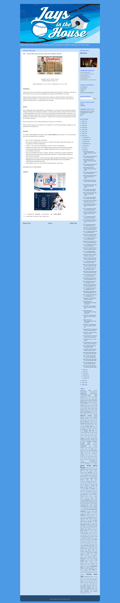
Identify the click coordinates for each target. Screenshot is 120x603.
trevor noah (85, 581)
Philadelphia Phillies (85, 524)
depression (89, 450)
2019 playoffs (83, 402)
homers (87, 476)
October (85, 141)
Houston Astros (93, 478)
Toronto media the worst (91, 578)
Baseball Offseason (84, 421)
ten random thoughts (89, 568)
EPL (86, 456)
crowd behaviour (88, 447)
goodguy (95, 470)
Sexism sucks (89, 555)
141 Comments (45, 214)
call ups (95, 433)
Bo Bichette (83, 429)
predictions (82, 532)
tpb (87, 579)
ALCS (84, 406)
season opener (83, 552)
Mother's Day (91, 506)
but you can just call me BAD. (86, 433)
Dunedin (81, 456)
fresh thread (94, 462)
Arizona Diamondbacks (85, 411)
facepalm (95, 456)
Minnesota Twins (93, 502)
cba (91, 436)
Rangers (82, 536)
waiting (96, 585)
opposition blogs (84, 518)
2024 (83, 125)
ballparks (95, 414)
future (92, 463)
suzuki (91, 564)
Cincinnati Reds (93, 439)
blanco (96, 424)
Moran (88, 506)
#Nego (95, 394)
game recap (85, 466)
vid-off (93, 584)
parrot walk (92, 520)
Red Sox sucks (87, 538)
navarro (81, 509)
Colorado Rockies (85, 444)
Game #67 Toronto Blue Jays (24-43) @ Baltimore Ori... (90, 285)
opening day (91, 517)
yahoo (91, 591)
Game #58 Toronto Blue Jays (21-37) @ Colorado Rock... (90, 360)
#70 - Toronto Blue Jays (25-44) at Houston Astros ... (89, 268)
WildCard (82, 588)
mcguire (81, 497)
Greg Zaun (95, 472)
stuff (85, 564)
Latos (87, 490)
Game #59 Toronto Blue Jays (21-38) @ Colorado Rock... (90, 353)
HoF (92, 475)
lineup (86, 491)
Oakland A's (83, 514)
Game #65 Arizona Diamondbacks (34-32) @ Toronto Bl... (89, 302)
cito (81, 441)
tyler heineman (86, 582)
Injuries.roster (82, 481)
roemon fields (86, 543)
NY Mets (82, 512)
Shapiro (94, 555)
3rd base (94, 402)
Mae (92, 493)
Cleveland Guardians (92, 441)
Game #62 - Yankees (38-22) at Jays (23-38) (90, 333)
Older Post (73, 223)
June (84, 149)
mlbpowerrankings (84, 505)
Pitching (87, 526)
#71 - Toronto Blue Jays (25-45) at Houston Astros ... (89, 262)
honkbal (90, 476)
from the (82, 463)
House (81, 478)
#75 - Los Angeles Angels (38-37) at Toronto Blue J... (90, 232)
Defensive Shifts (83, 450)
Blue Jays (89, 426)
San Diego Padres (89, 549)
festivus (86, 459)
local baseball (94, 491)
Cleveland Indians (85, 442)
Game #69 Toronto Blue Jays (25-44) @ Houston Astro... (90, 272)
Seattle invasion (90, 552)
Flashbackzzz (83, 462)
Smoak (88, 558)
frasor (90, 462)
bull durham (92, 432)
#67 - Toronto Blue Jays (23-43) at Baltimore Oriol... (89, 288)
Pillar (91, 524)
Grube (81, 473)
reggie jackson (94, 538)
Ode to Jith (95, 514)
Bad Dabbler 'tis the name (86, 414)
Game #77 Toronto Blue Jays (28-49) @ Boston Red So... (90, 213)
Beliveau (95, 423)
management (91, 494)
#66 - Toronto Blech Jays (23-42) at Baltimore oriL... (90, 295)
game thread (30, 216)
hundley (95, 479)
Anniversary (86, 409)
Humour (82, 479)
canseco (95, 435)
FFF (89, 459)
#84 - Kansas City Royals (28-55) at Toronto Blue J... (90, 157)
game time (95, 467)
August (85, 145)
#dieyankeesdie (83, 391)
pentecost (85, 523)
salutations (82, 549)
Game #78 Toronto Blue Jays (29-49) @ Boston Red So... (90, 205)
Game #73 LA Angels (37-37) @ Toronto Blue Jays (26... (90, 242)
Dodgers (82, 453)
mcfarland (95, 496)
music (95, 506)
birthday (89, 424)
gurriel (84, 473)
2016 (83, 384)
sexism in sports (83, 555)
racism (90, 533)
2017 (83, 382)
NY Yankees (87, 512)
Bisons (93, 424)
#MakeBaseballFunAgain (85, 394)
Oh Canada (85, 517)
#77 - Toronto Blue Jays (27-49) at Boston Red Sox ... (89, 217)
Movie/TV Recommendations (87, 92)
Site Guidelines (83, 87)
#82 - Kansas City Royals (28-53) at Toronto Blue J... (90, 173)
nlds (96, 511)
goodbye (91, 470)
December (85, 137)
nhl (91, 511)
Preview (87, 532)
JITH (81, 484)
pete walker (94, 523)
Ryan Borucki (83, 548)
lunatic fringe (88, 493)
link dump (90, 491)
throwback (89, 572)
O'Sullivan (95, 512)
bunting (95, 432)
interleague (88, 481)
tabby (94, 564)
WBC (93, 587)
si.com (81, 557)
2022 (83, 129)
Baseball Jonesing (88, 418)
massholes (87, 496)
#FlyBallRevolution (93, 391)
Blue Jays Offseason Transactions (90, 427)
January (85, 378)
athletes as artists (93, 411)
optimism (91, 518)
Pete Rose (89, 523)
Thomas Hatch (83, 572)
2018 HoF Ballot (87, 400)
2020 (83, 133)
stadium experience (89, 561)
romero (81, 545)
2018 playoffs (94, 400)
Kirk (94, 487)
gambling (95, 463)
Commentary (94, 444)
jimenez (95, 482)
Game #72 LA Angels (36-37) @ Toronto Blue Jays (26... (90, 248)
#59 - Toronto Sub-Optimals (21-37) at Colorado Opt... (89, 356)
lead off (94, 490)
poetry (89, 529)
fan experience (83, 457)
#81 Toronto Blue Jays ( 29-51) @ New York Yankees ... (89, 181)
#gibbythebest (83, 393)
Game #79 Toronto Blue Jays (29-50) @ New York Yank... (90, 194)
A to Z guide (91, 403)
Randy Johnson (94, 535)
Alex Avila (89, 406)
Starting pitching (83, 563)
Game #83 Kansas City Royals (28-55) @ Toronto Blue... (89, 161)
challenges (88, 438)
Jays (84, 482)
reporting (95, 539)
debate (92, 449)
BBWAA (92, 423)
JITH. (89, 484)
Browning (85, 432)
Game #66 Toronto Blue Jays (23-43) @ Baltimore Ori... (90, 292)
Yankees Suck (45, 216)
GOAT (96, 469)
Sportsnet (92, 558)
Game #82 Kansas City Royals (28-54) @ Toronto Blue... (89, 169)
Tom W (93, 572)
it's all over (93, 481)
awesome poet (94, 412)
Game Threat (89, 467)
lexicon (83, 491)
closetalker (95, 442)
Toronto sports (83, 579)
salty (96, 548)
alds (86, 406)
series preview (94, 554)
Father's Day (92, 457)
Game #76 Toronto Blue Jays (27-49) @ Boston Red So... (90, 221)
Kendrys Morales (88, 487)
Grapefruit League (83, 472)
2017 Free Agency (91, 397)
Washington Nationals (85, 587)
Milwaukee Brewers (84, 502)
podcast (86, 529)
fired (93, 459)
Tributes (89, 581)
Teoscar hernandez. (84, 569)
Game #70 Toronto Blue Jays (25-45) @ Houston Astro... (90, 265)
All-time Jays (94, 408)
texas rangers (92, 569)
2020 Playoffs (89, 402)
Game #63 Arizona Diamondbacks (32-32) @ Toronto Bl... (89, 321)
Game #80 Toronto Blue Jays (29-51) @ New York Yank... (90, 186)
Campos (81, 435)
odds (92, 514)
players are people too (92, 527)
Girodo (93, 469)
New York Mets (87, 509)
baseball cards (88, 417)
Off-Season (83, 515)
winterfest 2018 (94, 588)
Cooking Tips (83, 88)
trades (90, 579)
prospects (86, 533)
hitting (90, 475)
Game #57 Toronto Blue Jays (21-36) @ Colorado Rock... (90, 366)
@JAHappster (83, 390)
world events (91, 589)
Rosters (82, 104)
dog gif (87, 453)
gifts (91, 469)
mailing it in (85, 494)
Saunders (90, 551)
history (86, 475)
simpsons (85, 557)
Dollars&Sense (94, 453)
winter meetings (87, 588)
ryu (87, 548)
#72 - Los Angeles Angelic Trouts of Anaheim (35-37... (90, 252)
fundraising (87, 463)
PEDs (81, 523)
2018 (83, 380)
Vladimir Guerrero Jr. (87, 585)
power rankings (83, 530)
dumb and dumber (93, 454)
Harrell (94, 473)
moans (91, 505)
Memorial (82, 499)
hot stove (95, 476)
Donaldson (82, 455)
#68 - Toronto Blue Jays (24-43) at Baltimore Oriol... (89, 282)
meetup (95, 497)
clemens (84, 441)
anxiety (95, 409)
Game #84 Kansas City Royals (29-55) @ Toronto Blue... (89, 153)
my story (82, 508)
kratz (96, 487)
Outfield (81, 520)
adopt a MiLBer (87, 405)
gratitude (90, 472)
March (84, 373)
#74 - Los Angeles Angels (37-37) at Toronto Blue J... (90, 238)
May (84, 369)
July (84, 147)
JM (81, 115)
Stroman (82, 564)
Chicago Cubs (94, 438)
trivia (92, 581)
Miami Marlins (86, 500)
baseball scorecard (93, 421)
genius (88, 469)
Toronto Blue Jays (37, 216)
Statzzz (92, 563)
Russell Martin (94, 546)
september (88, 554)
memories (87, 499)
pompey (92, 529)
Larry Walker (82, 490)
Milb (96, 500)
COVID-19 (82, 447)
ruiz (85, 546)
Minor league (82, 503)
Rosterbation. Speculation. (89, 545)
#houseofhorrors (93, 393)
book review (94, 429)
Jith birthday (85, 484)
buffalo (88, 432)
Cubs (93, 447)
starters (95, 561)
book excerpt (89, 429)
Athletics (82, 412)
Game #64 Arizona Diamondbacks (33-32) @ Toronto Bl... (89, 312)
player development (84, 527)
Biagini (86, 424)
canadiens (91, 435)
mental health (94, 499)
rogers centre (94, 543)
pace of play (86, 520)
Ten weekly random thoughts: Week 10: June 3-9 (90, 298)
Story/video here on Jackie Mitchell (32, 167)
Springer (86, 560)
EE (84, 456)
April (84, 371)
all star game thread (85, 408)
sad (89, 548)
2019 (83, 135)
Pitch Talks (82, 526)
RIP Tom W (83, 53)
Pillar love (95, 524)
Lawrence (90, 490)
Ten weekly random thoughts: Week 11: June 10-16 (90, 255)
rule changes (88, 546)
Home (50, 223)
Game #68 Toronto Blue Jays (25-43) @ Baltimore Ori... (90, 278)
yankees (95, 591)
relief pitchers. (87, 539)
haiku (87, 473)
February (85, 376)
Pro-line (90, 532)
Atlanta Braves (87, 412)
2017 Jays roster (90, 399)
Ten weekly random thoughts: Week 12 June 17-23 (90, 201)
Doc (96, 452)
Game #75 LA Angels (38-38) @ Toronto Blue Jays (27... (90, 228)
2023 (83, 127)
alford (96, 406)
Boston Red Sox (89, 431)
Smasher (82, 114)
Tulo (81, 582)
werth (96, 586)
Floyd (88, 462)
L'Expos (81, 488)
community (83, 446)
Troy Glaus (95, 581)
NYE (92, 512)
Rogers (90, 543)
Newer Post (27, 223)
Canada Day (86, 435)
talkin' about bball (87, 566)
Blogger (68, 599)
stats (89, 563)
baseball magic (87, 420)
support (88, 564)
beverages (82, 424)
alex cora (93, 406)
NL (92, 511)
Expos (92, 456)
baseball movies (94, 420)
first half (95, 459)
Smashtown (83, 558)
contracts (95, 446)
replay (92, 539)
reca (81, 538)
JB (93, 482)
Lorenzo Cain (83, 493)
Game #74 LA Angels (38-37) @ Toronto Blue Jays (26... (90, 235)
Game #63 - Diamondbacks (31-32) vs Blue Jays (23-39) (89, 326)
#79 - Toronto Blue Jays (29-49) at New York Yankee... (89, 198)
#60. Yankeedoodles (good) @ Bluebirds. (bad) (89, 346)
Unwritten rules (92, 582)
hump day (89, 479)
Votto (93, 585)
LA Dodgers (92, 488)
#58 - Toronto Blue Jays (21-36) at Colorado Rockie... (89, 363)
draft (87, 454)
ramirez (89, 535)
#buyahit (95, 390)
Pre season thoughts (92, 530)
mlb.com (95, 503)
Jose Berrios (92, 484)
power (96, 529)
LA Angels (86, 488)
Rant (85, 536)
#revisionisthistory (83, 396)
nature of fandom (93, 508)
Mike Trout (92, 500)
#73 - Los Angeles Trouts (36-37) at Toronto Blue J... (90, 245)
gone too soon (84, 470)
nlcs (94, 511)
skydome (90, 557)
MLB (87, 503)
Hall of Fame (90, 473)
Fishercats (82, 460)
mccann (91, 496)
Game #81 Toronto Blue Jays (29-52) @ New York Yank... (90, 177)
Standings (82, 105)
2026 (83, 121)
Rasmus (93, 536)
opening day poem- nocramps (87, 111)
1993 (85, 397)
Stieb (96, 563)
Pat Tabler (94, 521)
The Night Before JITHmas (86, 112)
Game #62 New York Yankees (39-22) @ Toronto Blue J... (90, 330)
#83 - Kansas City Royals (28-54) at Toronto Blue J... (90, 165)
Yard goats (89, 592)
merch (81, 500)
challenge (82, 438)
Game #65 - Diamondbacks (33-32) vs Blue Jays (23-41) (89, 307)
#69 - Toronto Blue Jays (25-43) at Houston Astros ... (89, 275)
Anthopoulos (91, 409)
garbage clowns (83, 469)
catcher (81, 436)
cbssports (95, 436)
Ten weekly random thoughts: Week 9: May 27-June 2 (90, 350)
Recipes (82, 90)
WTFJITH (86, 591)
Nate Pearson (87, 508)
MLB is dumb (90, 503)
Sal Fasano (92, 548)
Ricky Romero (83, 540)
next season (88, 511)
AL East (92, 405)
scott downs (94, 551)
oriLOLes (95, 518)
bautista (88, 423)
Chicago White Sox (85, 439)
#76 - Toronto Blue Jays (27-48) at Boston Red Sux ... (89, 225)
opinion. (95, 517)
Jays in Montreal (88, 482)
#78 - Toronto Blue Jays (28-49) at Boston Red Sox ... (89, 209)
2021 (83, 131)
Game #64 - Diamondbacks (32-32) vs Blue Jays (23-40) (89, 316)
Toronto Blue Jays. (89, 576)
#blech (89, 390)
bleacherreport (83, 426)
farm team (88, 457)
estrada (89, 456)
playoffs (82, 529)
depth (92, 450)
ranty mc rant (89, 536)
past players (88, 521)
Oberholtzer (88, 514)
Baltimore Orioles (86, 415)
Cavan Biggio (87, 436)
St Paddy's (90, 560)
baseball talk (83, 423)
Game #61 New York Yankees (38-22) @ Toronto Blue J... (90, 336)
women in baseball (84, 589)
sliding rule (95, 557)
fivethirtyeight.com (93, 460)
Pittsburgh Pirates (93, 526)
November (85, 139)
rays (96, 536)
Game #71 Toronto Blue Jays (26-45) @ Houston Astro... (90, 258)
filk (91, 459)
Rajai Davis (85, 535)
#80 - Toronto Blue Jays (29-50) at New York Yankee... (89, 190)
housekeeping (86, 478)
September (86, 143)
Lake (96, 488)
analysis (82, 409)
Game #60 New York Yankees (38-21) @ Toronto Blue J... (90, 343)
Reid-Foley (82, 539)
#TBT (89, 396)
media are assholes (88, 497)
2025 (83, 123)
